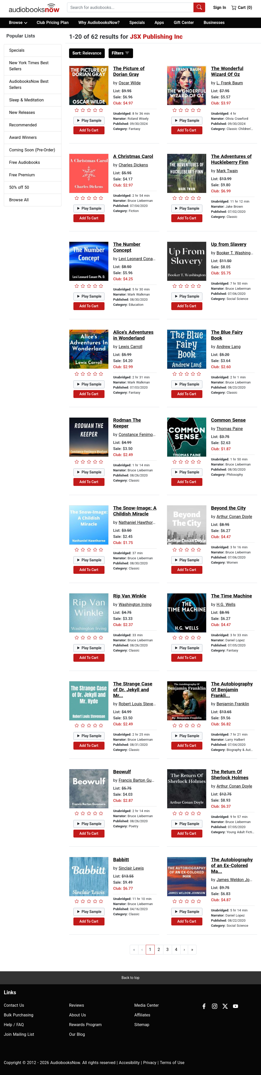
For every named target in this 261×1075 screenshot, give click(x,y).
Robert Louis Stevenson (140, 703)
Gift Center (184, 22)
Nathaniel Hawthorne (138, 522)
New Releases (22, 112)
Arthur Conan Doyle (234, 516)
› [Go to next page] (184, 949)
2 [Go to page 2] (159, 949)
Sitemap (141, 1024)
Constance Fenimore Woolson (146, 434)
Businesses (214, 22)
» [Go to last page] (192, 949)
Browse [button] (18, 23)
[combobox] (136, 7)
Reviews (76, 1005)
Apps (159, 22)
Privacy (149, 1062)
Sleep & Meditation (26, 100)
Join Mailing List (19, 1034)
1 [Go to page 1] (150, 949)
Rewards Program (85, 1024)
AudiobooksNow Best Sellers (28, 84)
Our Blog (77, 1034)
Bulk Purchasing (18, 1015)
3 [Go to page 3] (167, 949)
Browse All (19, 199)
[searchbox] (130, 7)
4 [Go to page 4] (176, 949)
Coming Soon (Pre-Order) (32, 150)
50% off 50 (19, 187)
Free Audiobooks (24, 162)
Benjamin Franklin (232, 703)
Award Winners (23, 137)
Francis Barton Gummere (141, 780)
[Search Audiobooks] (199, 7)
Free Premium (22, 174)
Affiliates (142, 1015)
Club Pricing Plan (53, 22)
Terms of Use (172, 1062)
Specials (137, 22)
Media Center (146, 1005)
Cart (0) (241, 7)
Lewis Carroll (130, 346)
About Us (77, 1015)
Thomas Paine (229, 428)
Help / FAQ (14, 1024)
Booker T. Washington (236, 252)
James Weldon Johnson (238, 879)
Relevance (86, 53)
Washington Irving (135, 604)
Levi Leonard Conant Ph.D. (143, 258)
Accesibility (129, 1062)
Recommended (23, 125)
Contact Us (14, 1005)
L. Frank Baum (229, 83)
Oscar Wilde (129, 83)
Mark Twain (227, 170)
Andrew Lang (228, 346)
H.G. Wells (225, 604)
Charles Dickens (133, 165)
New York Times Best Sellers (28, 65)
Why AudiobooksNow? (99, 22)
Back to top (130, 978)
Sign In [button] (219, 7)
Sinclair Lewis (131, 868)
